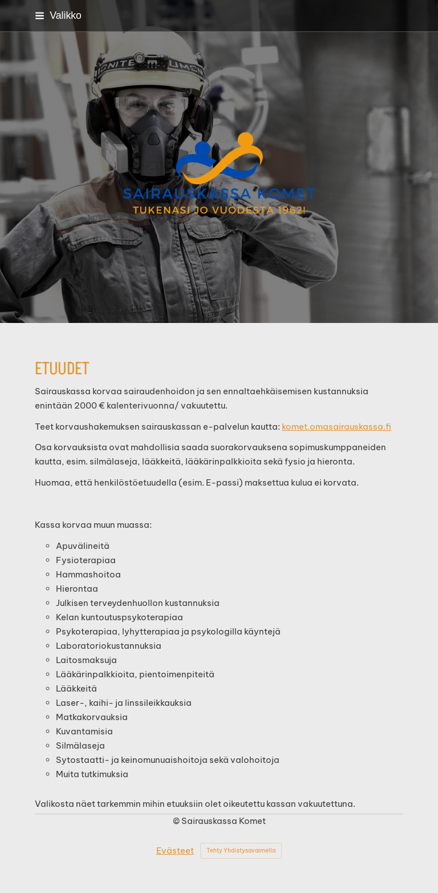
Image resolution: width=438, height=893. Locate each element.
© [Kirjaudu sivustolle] (177, 820)
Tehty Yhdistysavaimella (240, 850)
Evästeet (175, 850)
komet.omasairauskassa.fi (336, 426)
